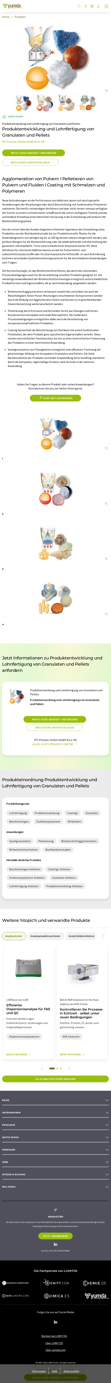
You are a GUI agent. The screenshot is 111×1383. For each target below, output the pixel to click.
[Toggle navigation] (106, 6)
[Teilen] (85, 6)
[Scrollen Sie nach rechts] (103, 935)
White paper (10, 1137)
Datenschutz (71, 1371)
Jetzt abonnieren (55, 1236)
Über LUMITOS (54, 1343)
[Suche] (79, 6)
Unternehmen (11, 1112)
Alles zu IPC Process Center (55, 744)
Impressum (39, 1371)
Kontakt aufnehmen (55, 398)
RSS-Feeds (9, 1186)
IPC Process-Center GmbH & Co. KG (23, 141)
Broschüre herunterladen (30, 162)
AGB (54, 1371)
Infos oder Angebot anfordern (33, 153)
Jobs (5, 1162)
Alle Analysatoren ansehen (55, 1079)
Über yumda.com (56, 1350)
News (6, 1100)
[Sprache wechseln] (91, 6)
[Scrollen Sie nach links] (98, 935)
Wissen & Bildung (14, 1174)
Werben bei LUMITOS (54, 1336)
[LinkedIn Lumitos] (55, 1322)
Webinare (8, 1149)
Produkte (8, 1125)
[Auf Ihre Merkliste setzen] (98, 7)
